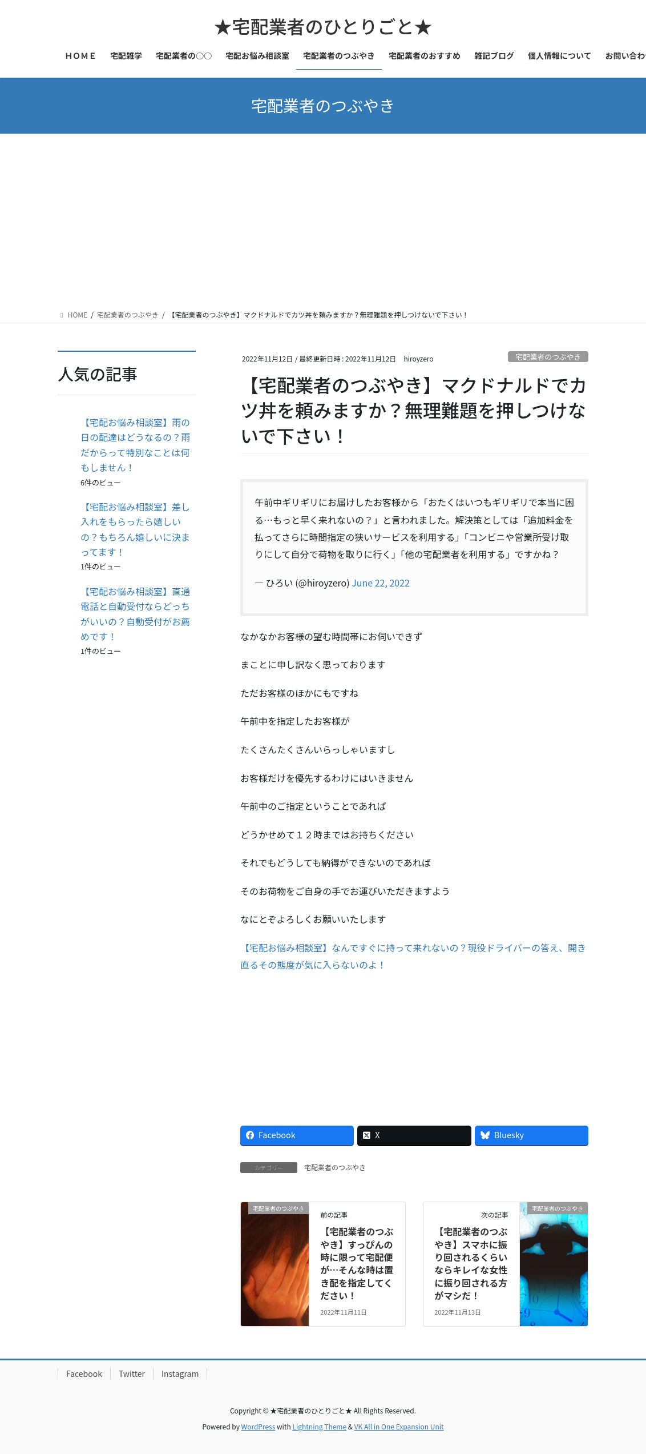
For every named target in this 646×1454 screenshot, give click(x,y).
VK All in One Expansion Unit (399, 1426)
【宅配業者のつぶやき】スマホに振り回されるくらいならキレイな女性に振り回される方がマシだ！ (470, 1263)
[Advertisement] (323, 219)
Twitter (132, 1373)
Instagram (180, 1373)
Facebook (84, 1373)
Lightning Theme (319, 1426)
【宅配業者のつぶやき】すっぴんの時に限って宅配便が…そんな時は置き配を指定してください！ (356, 1263)
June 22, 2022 (381, 582)
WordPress (258, 1426)
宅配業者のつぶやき (548, 356)
